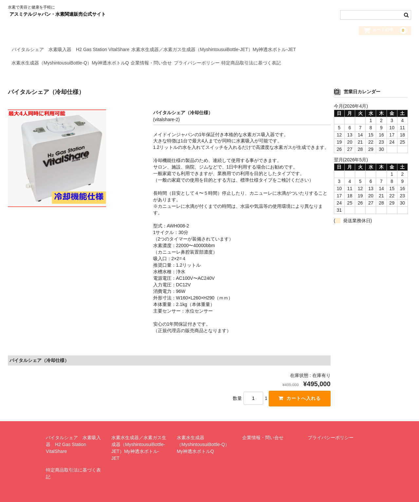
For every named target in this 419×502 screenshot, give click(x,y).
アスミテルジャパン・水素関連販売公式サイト (57, 14)
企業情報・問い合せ (166, 63)
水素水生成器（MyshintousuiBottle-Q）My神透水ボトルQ (73, 63)
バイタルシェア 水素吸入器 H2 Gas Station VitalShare (73, 50)
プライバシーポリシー (223, 63)
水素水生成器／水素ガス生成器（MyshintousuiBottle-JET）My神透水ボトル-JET (228, 50)
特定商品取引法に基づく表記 (289, 63)
